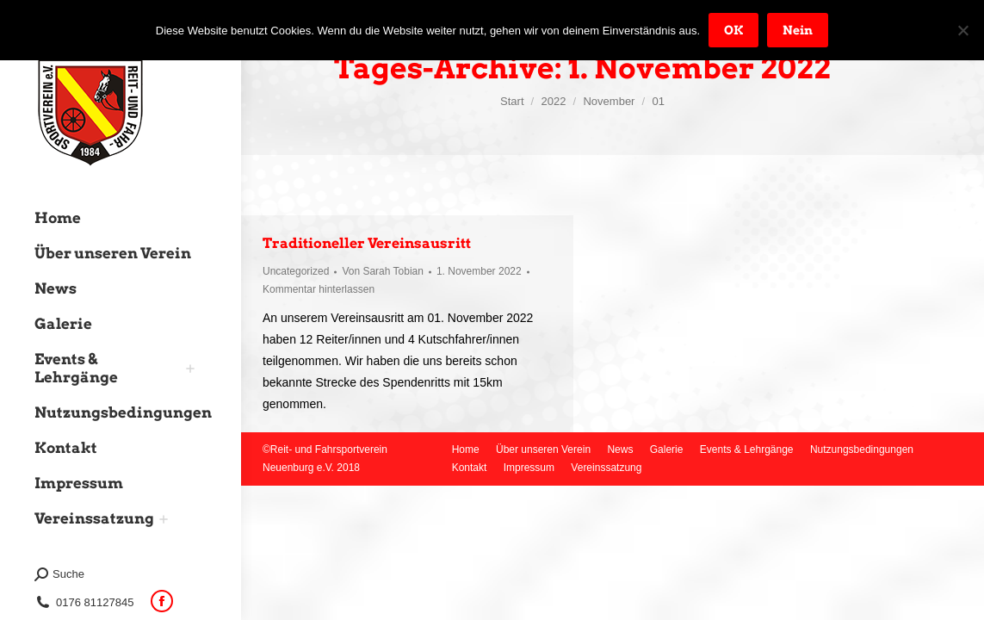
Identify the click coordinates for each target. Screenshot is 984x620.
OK (733, 30)
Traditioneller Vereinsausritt (367, 243)
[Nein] (962, 30)
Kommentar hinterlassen (318, 289)
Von (383, 271)
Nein (798, 30)
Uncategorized (296, 271)
